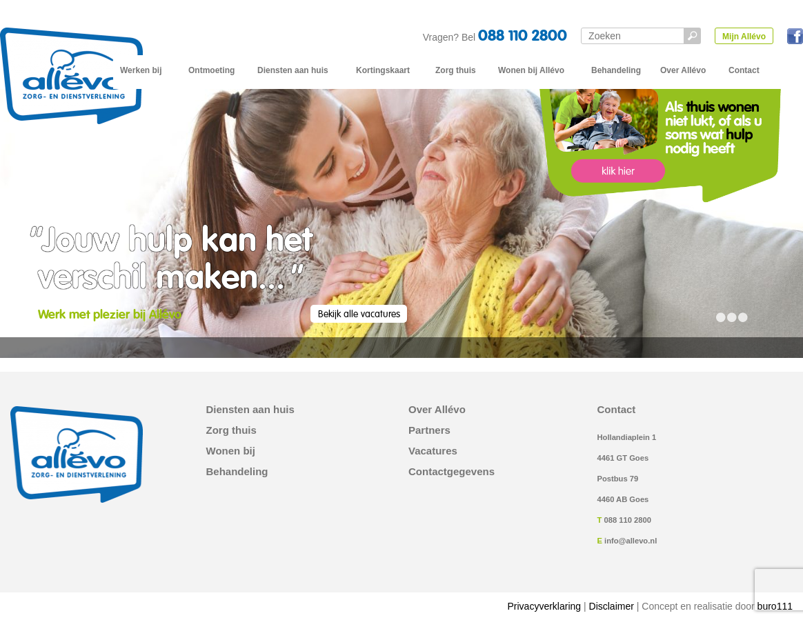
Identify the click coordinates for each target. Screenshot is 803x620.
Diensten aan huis (292, 70)
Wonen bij (230, 451)
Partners (429, 430)
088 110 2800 (522, 36)
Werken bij (140, 70)
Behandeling (616, 70)
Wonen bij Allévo (531, 70)
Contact (744, 70)
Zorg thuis (455, 70)
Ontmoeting (211, 70)
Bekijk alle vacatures (359, 314)
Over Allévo (683, 70)
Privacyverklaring (545, 606)
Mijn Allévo (744, 36)
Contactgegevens (451, 471)
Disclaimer (611, 606)
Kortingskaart (383, 70)
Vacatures (432, 451)
